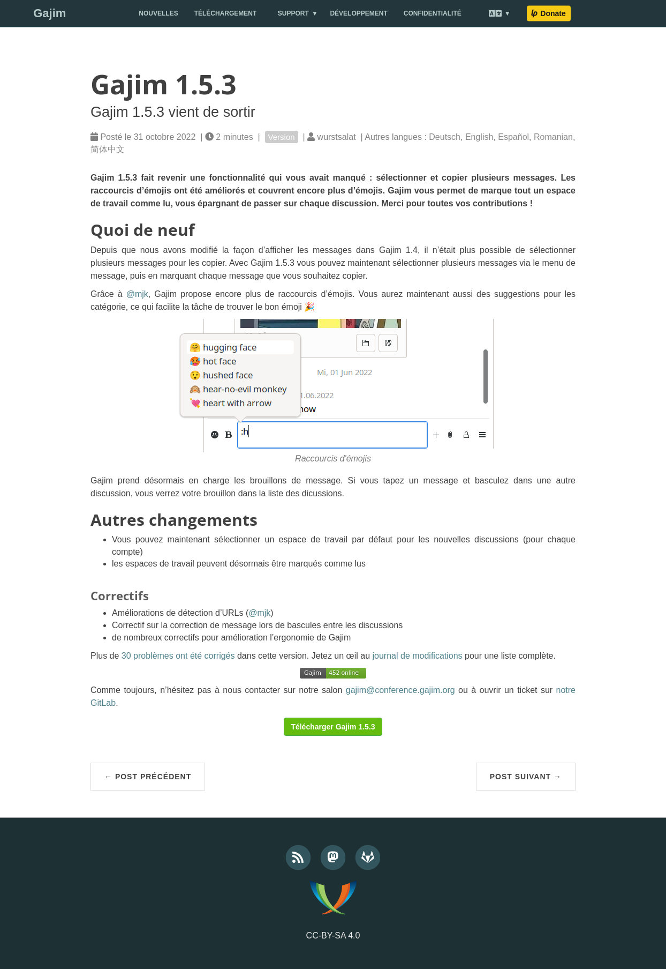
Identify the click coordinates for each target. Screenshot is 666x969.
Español (513, 136)
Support (293, 13)
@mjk (137, 294)
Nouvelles (158, 13)
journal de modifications (418, 655)
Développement (358, 13)
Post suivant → (526, 776)
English (479, 136)
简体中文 (107, 149)
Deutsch (444, 136)
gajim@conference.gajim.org (400, 690)
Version (281, 136)
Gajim (49, 13)
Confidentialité (432, 13)
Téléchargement (225, 13)
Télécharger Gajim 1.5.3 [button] (333, 726)
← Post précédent (147, 776)
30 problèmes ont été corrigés (178, 655)
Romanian (553, 136)
